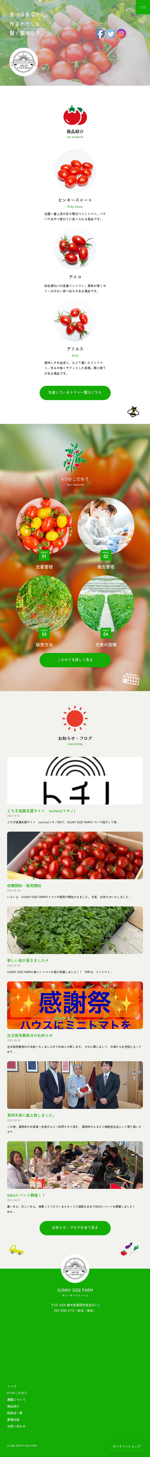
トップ (11, 1386)
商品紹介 (13, 1406)
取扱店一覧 (15, 1413)
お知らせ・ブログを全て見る (75, 1227)
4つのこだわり (17, 1393)
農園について (16, 1399)
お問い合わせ (16, 1426)
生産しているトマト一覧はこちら (75, 392)
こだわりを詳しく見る (75, 659)
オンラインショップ (127, 1446)
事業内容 (13, 1419)
